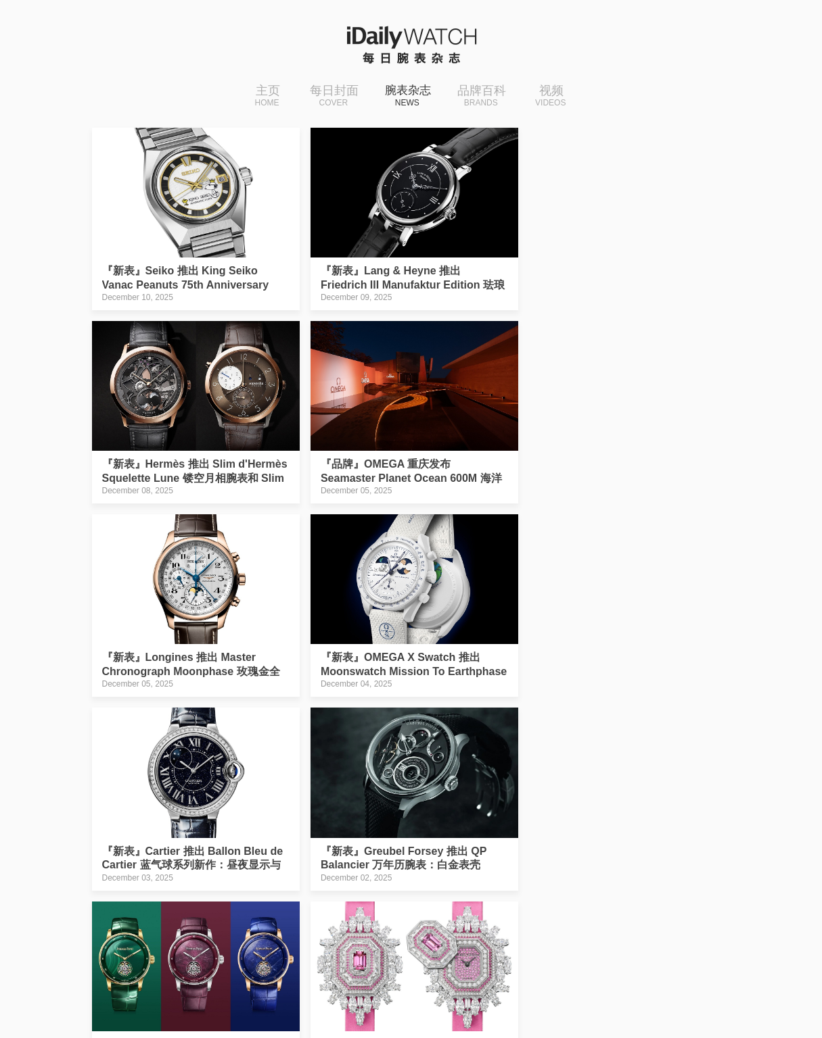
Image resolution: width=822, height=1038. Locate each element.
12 (279, 909)
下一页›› (582, 909)
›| (622, 909)
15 (366, 909)
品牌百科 (485, 96)
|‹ (196, 909)
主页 (262, 96)
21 (540, 909)
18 (453, 909)
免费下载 (645, 994)
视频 (555, 96)
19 (482, 909)
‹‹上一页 (236, 909)
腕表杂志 (408, 96)
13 (308, 909)
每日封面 (329, 96)
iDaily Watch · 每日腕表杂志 (198, 997)
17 (424, 909)
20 (511, 909)
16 (395, 909)
